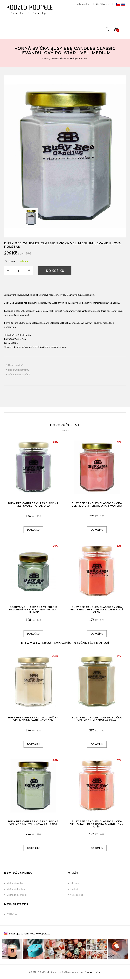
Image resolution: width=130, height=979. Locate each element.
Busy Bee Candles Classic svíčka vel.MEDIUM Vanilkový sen (33, 719)
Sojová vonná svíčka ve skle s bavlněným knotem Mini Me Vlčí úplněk (33, 610)
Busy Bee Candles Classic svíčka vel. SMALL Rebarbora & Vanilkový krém (96, 610)
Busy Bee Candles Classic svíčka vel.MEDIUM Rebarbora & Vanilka (97, 504)
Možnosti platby (15, 883)
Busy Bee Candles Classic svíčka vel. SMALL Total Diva (33, 504)
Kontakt (74, 889)
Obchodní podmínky (17, 894)
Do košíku (55, 271)
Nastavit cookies (93, 972)
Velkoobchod (83, 4)
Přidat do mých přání (19, 374)
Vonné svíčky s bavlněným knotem (69, 58)
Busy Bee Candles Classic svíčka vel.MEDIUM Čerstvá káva (97, 719)
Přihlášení (103, 4)
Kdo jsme (74, 883)
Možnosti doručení (16, 889)
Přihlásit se (12, 914)
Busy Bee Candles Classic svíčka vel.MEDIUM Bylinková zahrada (33, 822)
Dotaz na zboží (15, 365)
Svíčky (45, 58)
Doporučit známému (18, 369)
